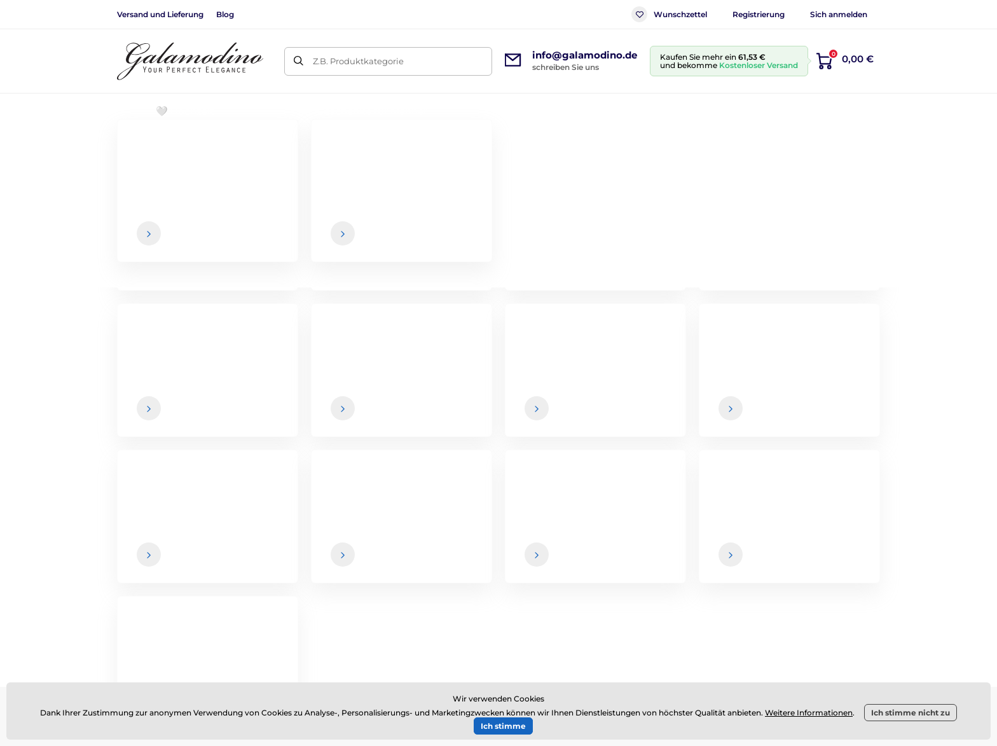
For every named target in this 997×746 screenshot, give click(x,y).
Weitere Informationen (809, 712)
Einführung (138, 150)
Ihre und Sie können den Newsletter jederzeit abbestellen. (650, 436)
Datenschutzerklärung (574, 625)
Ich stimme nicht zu (910, 712)
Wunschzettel (669, 14)
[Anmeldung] (842, 411)
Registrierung (758, 14)
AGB (536, 525)
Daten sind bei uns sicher (559, 436)
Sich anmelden (838, 14)
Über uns (824, 525)
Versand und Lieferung (160, 14)
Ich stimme (503, 726)
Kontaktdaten (834, 550)
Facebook (250, 565)
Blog (225, 14)
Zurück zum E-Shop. (499, 341)
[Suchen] (298, 61)
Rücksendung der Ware (577, 575)
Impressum (551, 600)
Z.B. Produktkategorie (358, 61)
